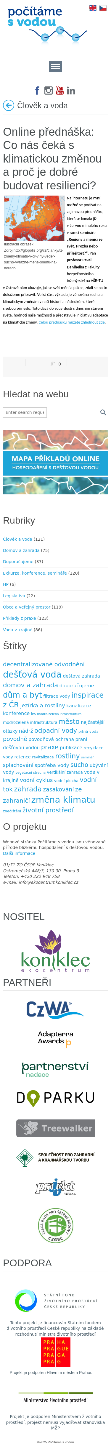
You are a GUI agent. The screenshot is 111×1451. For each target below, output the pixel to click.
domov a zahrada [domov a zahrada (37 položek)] (30, 685)
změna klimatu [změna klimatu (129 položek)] (63, 800)
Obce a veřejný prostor (26, 607)
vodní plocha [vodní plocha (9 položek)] (66, 780)
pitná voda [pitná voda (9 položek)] (88, 731)
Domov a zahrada (21, 550)
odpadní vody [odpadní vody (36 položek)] (55, 730)
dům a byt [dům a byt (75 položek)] (22, 695)
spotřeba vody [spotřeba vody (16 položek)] (52, 765)
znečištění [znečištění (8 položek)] (12, 811)
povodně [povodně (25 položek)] (15, 739)
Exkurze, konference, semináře (35, 573)
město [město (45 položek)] (69, 721)
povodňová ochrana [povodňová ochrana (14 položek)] (51, 739)
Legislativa (14, 595)
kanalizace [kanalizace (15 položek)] (78, 706)
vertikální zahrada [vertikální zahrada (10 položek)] (65, 772)
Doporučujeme (18, 561)
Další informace (19, 853)
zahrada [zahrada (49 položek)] (28, 789)
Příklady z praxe (19, 618)
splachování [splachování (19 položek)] (18, 765)
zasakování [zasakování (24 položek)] (58, 789)
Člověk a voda (17, 539)
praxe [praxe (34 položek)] (50, 747)
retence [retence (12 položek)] (23, 757)
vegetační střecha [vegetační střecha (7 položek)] (30, 772)
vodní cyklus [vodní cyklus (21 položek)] (36, 780)
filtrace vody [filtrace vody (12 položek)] (56, 696)
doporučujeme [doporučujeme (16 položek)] (76, 685)
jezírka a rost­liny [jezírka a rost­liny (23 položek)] (42, 705)
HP (6, 584)
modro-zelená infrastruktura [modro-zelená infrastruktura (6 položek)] (59, 714)
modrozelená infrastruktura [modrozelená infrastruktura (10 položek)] (30, 722)
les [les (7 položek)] (33, 714)
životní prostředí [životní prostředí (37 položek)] (48, 810)
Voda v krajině (17, 629)
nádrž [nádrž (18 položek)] (26, 731)
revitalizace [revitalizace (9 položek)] (43, 757)
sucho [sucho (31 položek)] (79, 764)
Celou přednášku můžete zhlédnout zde (71, 322)
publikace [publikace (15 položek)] (71, 747)
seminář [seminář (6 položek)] (87, 757)
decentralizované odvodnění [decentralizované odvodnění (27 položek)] (44, 664)
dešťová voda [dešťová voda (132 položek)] (32, 675)
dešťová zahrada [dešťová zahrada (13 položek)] (81, 676)
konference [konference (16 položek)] (16, 713)
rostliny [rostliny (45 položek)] (67, 756)
